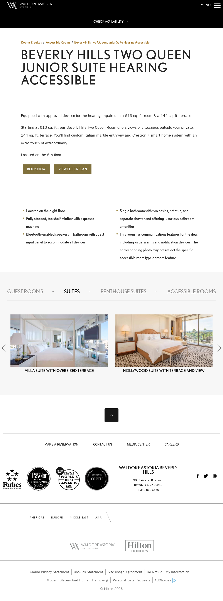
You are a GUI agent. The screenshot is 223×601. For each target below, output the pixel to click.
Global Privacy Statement (49, 572)
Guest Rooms (25, 291)
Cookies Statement (88, 572)
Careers (172, 444)
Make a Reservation (61, 444)
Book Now (36, 169)
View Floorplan (73, 169)
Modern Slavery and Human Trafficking (77, 580)
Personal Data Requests (131, 580)
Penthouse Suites (123, 291)
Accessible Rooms (191, 291)
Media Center (138, 444)
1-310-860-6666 (148, 490)
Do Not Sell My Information (168, 572)
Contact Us (102, 444)
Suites (72, 291)
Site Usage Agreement (125, 572)
